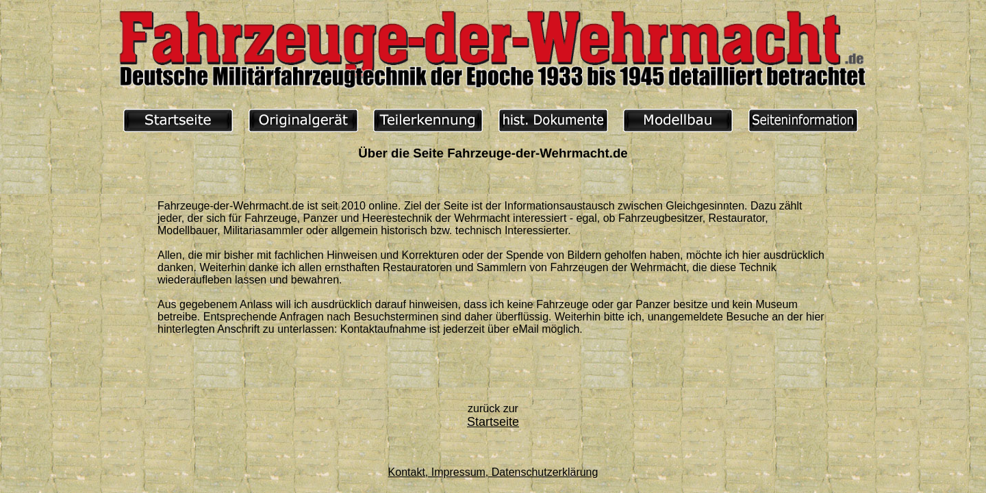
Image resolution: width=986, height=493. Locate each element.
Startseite (493, 422)
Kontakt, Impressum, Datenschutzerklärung (493, 472)
